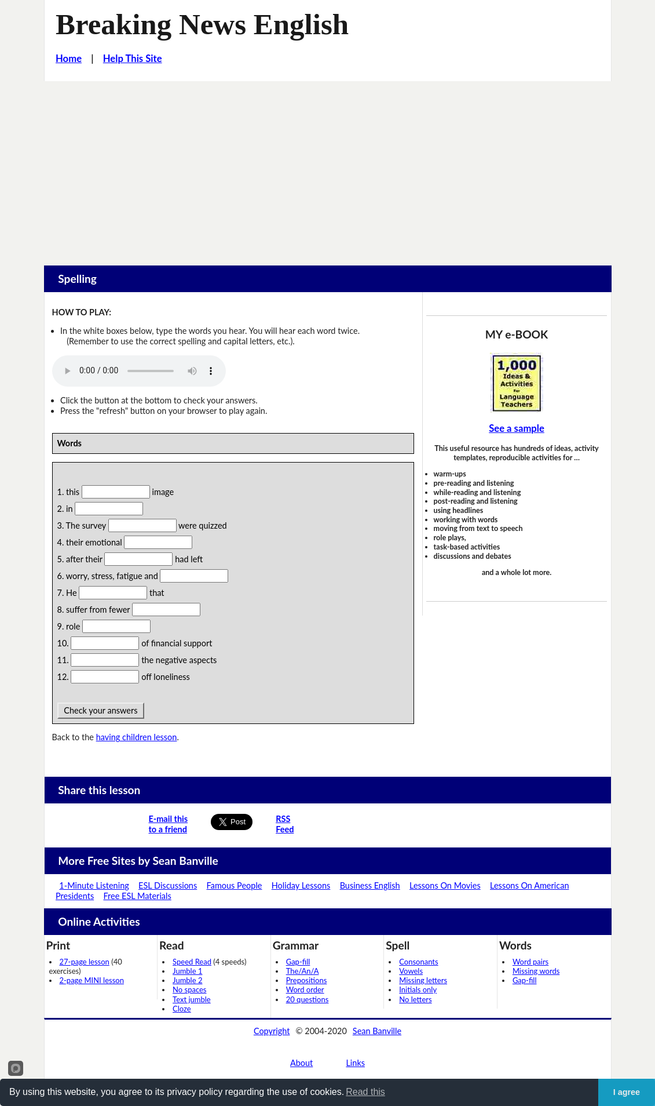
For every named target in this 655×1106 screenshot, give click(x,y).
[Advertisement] (327, 168)
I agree (626, 1092)
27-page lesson (84, 961)
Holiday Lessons (301, 885)
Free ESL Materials (137, 896)
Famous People (234, 885)
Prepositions (306, 980)
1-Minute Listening (94, 885)
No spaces (189, 989)
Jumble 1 (187, 971)
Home (69, 58)
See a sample (516, 428)
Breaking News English (202, 24)
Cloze (182, 1008)
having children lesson (136, 737)
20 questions (307, 999)
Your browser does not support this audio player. (139, 371)
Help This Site (132, 58)
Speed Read (192, 961)
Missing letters (423, 980)
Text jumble (192, 999)
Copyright (272, 1031)
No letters (415, 999)
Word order (305, 989)
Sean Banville (377, 1031)
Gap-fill (298, 961)
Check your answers (101, 710)
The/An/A (302, 971)
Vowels (411, 971)
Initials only (418, 989)
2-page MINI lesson (92, 980)
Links (355, 1063)
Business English (370, 885)
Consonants (418, 961)
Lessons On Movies (445, 885)
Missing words (536, 971)
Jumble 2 (187, 980)
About (301, 1063)
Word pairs (530, 961)
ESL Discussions (167, 885)
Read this (365, 1092)
